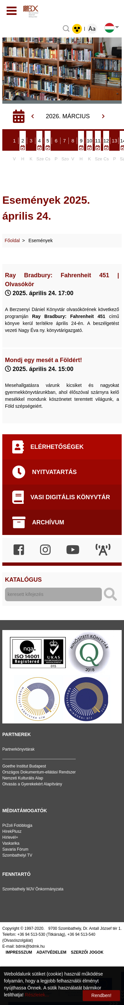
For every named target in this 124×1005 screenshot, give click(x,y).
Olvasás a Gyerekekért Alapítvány (32, 784)
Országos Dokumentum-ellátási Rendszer (39, 772)
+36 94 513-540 (81, 934)
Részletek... (37, 994)
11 (98, 140)
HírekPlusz (11, 831)
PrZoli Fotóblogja (17, 825)
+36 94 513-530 (31, 934)
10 (89, 140)
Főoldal (12, 240)
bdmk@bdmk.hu (30, 946)
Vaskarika (11, 843)
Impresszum (19, 952)
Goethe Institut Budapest (24, 766)
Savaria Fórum (15, 849)
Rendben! (101, 995)
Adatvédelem (51, 952)
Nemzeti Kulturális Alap (22, 778)
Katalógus (23, 579)
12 (106, 140)
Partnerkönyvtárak (18, 749)
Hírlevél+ (10, 837)
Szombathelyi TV (17, 855)
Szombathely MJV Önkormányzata (32, 889)
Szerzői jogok (87, 952)
